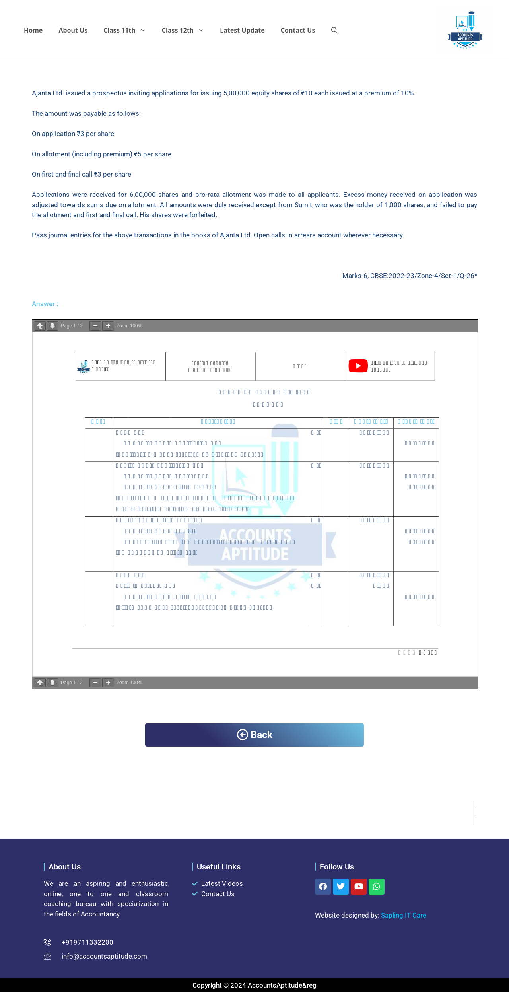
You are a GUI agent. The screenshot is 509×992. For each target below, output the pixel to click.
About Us (72, 30)
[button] (334, 30)
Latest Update (242, 30)
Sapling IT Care (403, 915)
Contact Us (298, 30)
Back (254, 735)
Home (33, 30)
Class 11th (128, 30)
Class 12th (187, 30)
